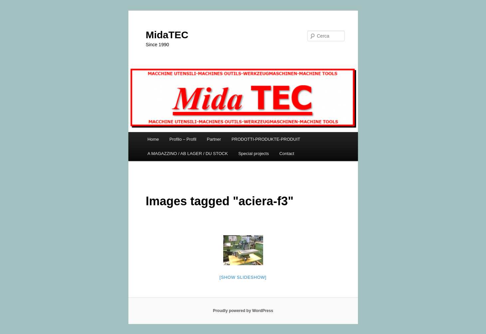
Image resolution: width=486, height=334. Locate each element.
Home (153, 139)
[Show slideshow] (243, 277)
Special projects (253, 153)
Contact (286, 153)
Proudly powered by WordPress (243, 310)
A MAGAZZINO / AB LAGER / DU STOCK (187, 153)
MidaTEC (167, 34)
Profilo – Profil (182, 139)
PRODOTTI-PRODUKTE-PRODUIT (266, 139)
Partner (214, 139)
